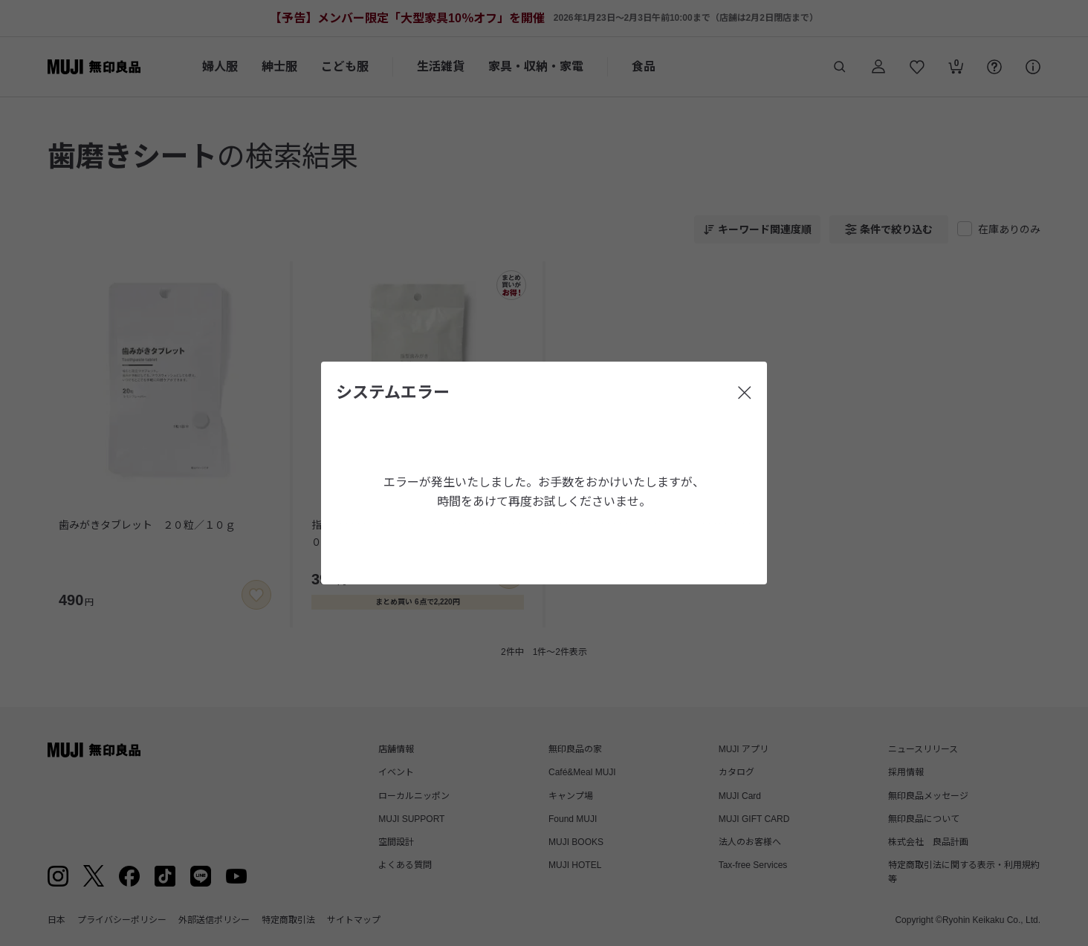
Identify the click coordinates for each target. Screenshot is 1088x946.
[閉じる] (744, 392)
